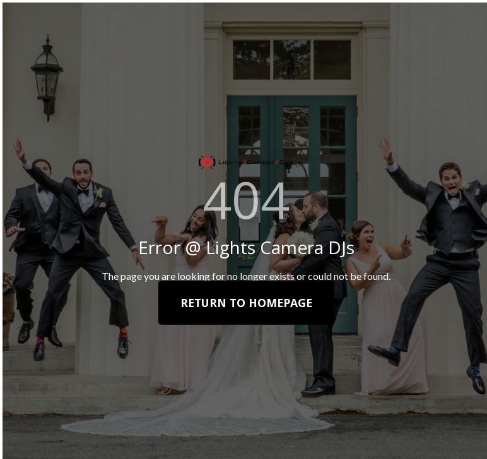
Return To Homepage (246, 302)
